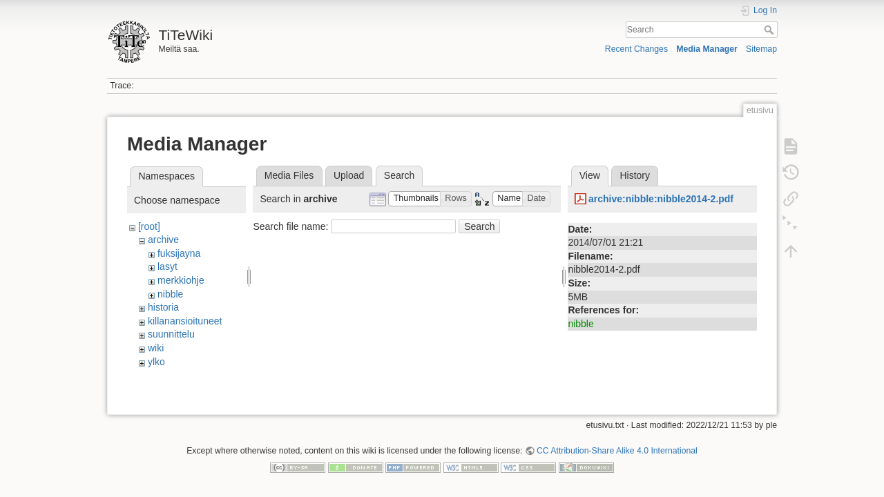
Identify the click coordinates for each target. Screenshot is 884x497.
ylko (156, 361)
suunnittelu (171, 334)
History (634, 175)
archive (163, 239)
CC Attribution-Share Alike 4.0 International (617, 446)
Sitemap (761, 49)
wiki (156, 347)
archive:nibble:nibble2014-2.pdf (660, 198)
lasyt (167, 266)
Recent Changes (636, 49)
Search (770, 30)
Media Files (289, 175)
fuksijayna (178, 253)
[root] (149, 226)
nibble (170, 294)
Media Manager (707, 49)
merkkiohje (180, 280)
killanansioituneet (185, 321)
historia (163, 307)
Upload (349, 175)
